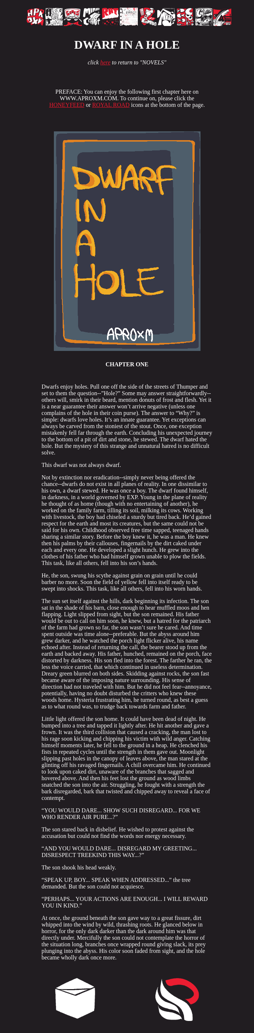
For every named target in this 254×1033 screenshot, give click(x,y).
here (105, 62)
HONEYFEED (66, 105)
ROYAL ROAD (110, 105)
